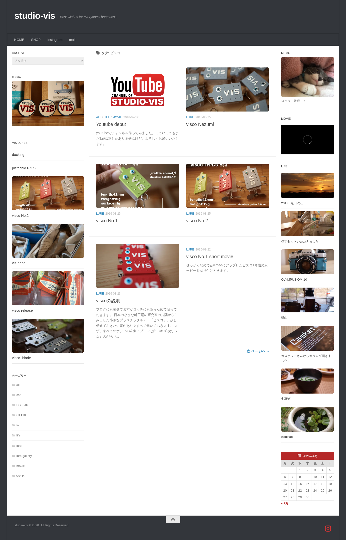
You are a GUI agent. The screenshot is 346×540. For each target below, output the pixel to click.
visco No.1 (107, 220)
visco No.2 (197, 220)
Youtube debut (111, 124)
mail (72, 40)
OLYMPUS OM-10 (294, 279)
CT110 (21, 415)
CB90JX (22, 405)
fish (18, 425)
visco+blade (21, 358)
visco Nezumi (200, 124)
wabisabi (287, 437)
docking (18, 155)
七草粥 (285, 399)
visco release (22, 310)
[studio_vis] (328, 528)
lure (190, 117)
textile (20, 476)
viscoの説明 (108, 300)
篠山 (284, 317)
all (98, 117)
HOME (19, 40)
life (107, 117)
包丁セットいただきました (300, 241)
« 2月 (285, 503)
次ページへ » (258, 351)
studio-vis (34, 16)
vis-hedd (18, 263)
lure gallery (24, 456)
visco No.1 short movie (209, 256)
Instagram (54, 40)
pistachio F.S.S (24, 168)
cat (18, 395)
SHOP (36, 40)
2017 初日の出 (292, 203)
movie (117, 117)
